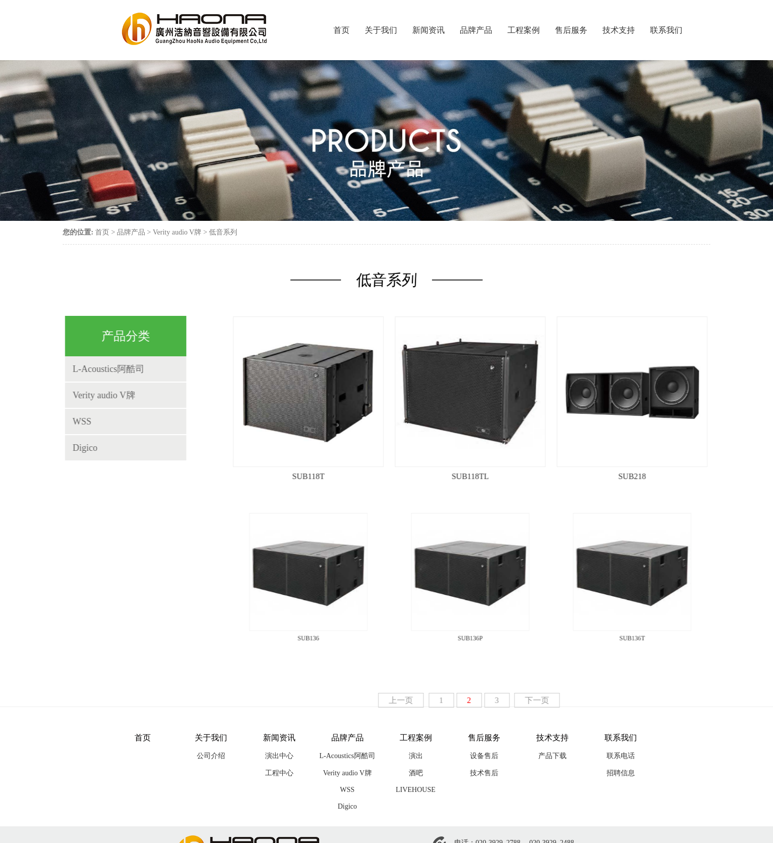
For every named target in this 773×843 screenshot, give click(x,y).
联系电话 (621, 756)
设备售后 (484, 756)
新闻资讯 (428, 30)
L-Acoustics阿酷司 (101, 369)
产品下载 (552, 756)
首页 (341, 30)
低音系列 (223, 232)
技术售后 (484, 773)
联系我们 (666, 30)
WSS (74, 421)
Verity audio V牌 (177, 232)
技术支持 (619, 30)
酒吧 (416, 773)
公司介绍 (211, 756)
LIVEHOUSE (416, 789)
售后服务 (571, 30)
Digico (77, 448)
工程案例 (523, 30)
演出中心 (279, 756)
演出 (416, 756)
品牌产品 (476, 30)
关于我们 (381, 30)
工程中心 (279, 773)
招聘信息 (621, 773)
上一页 (408, 700)
